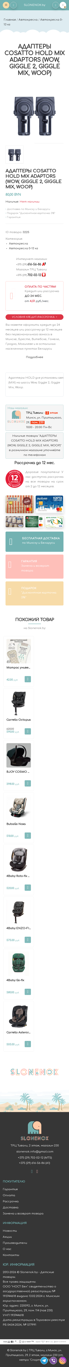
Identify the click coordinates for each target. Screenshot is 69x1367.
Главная (10, 19)
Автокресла (28, 19)
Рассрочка (11, 1201)
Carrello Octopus (18, 719)
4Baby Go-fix (15, 980)
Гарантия (10, 1189)
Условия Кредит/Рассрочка (33, 317)
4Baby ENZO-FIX (18, 928)
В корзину (28, 679)
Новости (10, 1230)
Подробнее (34, 357)
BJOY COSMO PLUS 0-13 (24, 771)
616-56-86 (28, 264)
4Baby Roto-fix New (20, 876)
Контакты (11, 1255)
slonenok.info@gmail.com (34, 1151)
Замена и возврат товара (23, 1213)
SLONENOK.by (34, 5)
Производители (15, 1243)
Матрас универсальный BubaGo (30, 667)
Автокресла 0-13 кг (23, 248)
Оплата (9, 1195)
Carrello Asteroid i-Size (23, 1032)
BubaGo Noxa (16, 824)
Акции (7, 1237)
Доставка (10, 1207)
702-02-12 (28, 275)
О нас (7, 1249)
